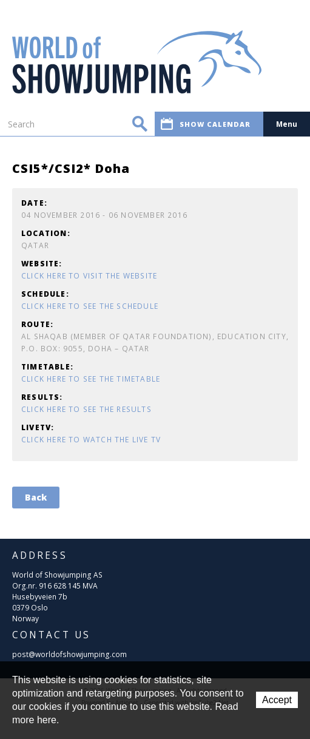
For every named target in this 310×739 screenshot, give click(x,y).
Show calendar (206, 124)
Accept (277, 700)
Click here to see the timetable (90, 379)
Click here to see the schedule (89, 306)
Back (36, 497)
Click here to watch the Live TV (91, 439)
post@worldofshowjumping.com (69, 654)
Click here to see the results (86, 409)
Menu (286, 124)
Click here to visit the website (89, 276)
